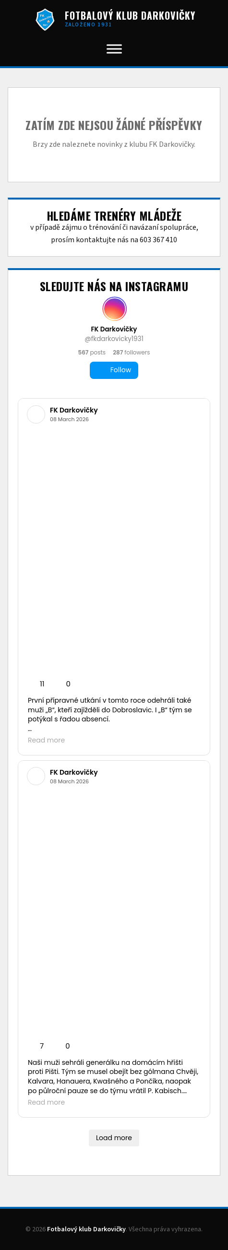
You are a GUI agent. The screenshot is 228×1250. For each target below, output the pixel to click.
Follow (114, 370)
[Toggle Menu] (114, 48)
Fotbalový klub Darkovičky (86, 1229)
